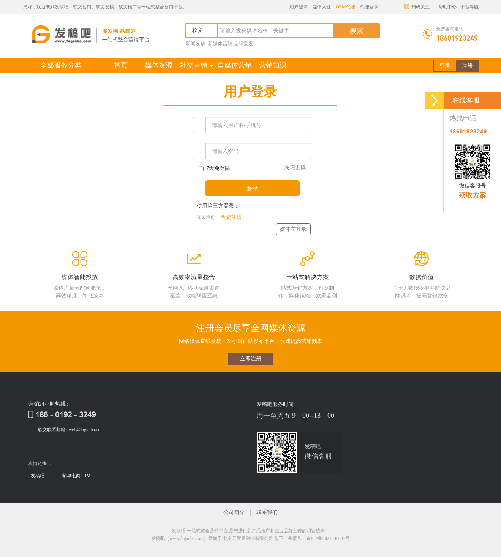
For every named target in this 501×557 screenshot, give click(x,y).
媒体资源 (158, 65)
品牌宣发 (243, 43)
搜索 (357, 31)
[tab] (250, 92)
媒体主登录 (293, 229)
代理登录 (369, 7)
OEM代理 (345, 7)
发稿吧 (37, 475)
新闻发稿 (195, 43)
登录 (252, 188)
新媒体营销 (220, 43)
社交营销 (196, 65)
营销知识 (272, 65)
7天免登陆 (214, 168)
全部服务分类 (60, 65)
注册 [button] (467, 66)
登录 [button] (444, 66)
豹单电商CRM (76, 475)
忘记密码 (295, 168)
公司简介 (234, 512)
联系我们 (267, 512)
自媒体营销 (235, 65)
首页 (127, 65)
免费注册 (231, 217)
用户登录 (298, 7)
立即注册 (250, 359)
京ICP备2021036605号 (328, 538)
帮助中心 (447, 7)
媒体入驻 (322, 7)
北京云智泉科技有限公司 (248, 538)
